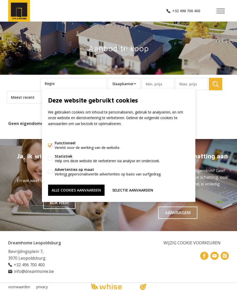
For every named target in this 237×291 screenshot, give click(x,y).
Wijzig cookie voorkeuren (192, 243)
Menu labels (220, 11)
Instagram (225, 256)
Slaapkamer (123, 83)
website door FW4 (143, 287)
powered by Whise (112, 286)
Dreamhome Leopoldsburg (34, 243)
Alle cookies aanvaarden (76, 189)
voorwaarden (19, 286)
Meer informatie (61, 133)
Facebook (204, 256)
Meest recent (23, 97)
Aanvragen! (178, 213)
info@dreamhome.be (34, 271)
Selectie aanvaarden (132, 189)
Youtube (214, 256)
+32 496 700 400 (186, 10)
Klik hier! (59, 203)
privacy (42, 286)
